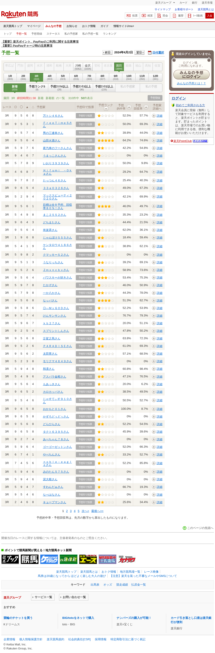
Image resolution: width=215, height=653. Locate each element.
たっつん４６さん (54, 180)
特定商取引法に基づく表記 (128, 639)
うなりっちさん (53, 262)
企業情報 (9, 639)
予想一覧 (21, 33)
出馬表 (95, 584)
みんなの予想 (53, 26)
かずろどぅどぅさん (56, 416)
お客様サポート (184, 9)
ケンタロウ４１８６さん (57, 246)
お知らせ (71, 26)
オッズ (107, 584)
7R (89, 77)
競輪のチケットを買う (18, 618)
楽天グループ (163, 2)
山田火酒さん (51, 140)
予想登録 (36, 33)
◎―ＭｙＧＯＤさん (56, 308)
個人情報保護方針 (31, 639)
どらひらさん (51, 424)
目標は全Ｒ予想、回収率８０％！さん (57, 206)
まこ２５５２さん (54, 214)
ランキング (109, 33)
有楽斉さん (50, 230)
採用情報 (100, 639)
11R (142, 77)
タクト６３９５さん (56, 431)
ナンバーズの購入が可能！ (134, 618)
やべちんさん (51, 454)
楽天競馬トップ (12, 26)
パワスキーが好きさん (57, 277)
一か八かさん (51, 293)
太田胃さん (50, 353)
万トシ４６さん (53, 115)
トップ (8, 33)
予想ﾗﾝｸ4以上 (59, 88)
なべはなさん (51, 494)
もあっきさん (51, 384)
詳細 (159, 115)
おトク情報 (89, 26)
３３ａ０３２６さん (56, 188)
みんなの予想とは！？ (191, 83)
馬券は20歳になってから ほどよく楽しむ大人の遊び (72, 576)
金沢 (87, 67)
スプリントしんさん (56, 331)
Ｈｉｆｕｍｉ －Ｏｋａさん (57, 172)
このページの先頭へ (200, 528)
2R (23, 77)
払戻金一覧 (138, 584)
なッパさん (50, 300)
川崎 (78, 67)
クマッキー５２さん (56, 254)
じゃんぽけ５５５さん (57, 237)
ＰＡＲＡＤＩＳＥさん (57, 346)
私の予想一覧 (90, 33)
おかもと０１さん (54, 409)
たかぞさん (50, 285)
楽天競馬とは (206, 9)
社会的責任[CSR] (79, 639)
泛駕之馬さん (51, 338)
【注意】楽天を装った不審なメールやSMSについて (143, 576)
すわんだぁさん (53, 487)
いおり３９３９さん (56, 163)
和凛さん (49, 368)
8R (102, 77)
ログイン (179, 98)
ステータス (53, 33)
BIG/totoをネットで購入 (78, 618)
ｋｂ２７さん (51, 323)
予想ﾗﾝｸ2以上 (104, 88)
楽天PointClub (182, 141)
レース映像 (151, 571)
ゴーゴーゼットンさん (57, 447)
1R (10, 77)
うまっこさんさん (54, 155)
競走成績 (122, 584)
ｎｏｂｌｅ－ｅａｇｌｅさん (57, 463)
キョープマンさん (54, 502)
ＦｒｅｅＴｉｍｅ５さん (57, 124)
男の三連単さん (53, 133)
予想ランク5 (37, 88)
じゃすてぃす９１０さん (57, 400)
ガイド (104, 26)
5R (63, 77)
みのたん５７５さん (56, 471)
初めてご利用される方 (190, 105)
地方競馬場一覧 (130, 571)
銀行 (194, 2)
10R (129, 77)
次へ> (85, 511)
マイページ (33, 26)
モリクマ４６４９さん (57, 361)
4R (50, 77)
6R (76, 77)
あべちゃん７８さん (56, 439)
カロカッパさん (53, 391)
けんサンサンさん (54, 315)
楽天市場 (207, 2)
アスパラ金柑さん (54, 376)
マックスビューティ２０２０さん (57, 197)
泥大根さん (50, 479)
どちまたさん (51, 222)
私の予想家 (71, 33)
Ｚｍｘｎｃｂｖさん (56, 270)
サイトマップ (163, 9)
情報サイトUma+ (123, 26)
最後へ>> (97, 511)
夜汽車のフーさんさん (57, 148)
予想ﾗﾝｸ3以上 (82, 88)
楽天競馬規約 (55, 639)
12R (155, 77)
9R (116, 77)
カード (183, 2)
